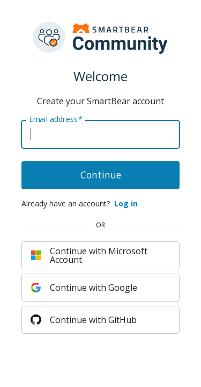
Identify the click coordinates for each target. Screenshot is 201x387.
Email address (55, 119)
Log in (126, 203)
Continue (100, 174)
